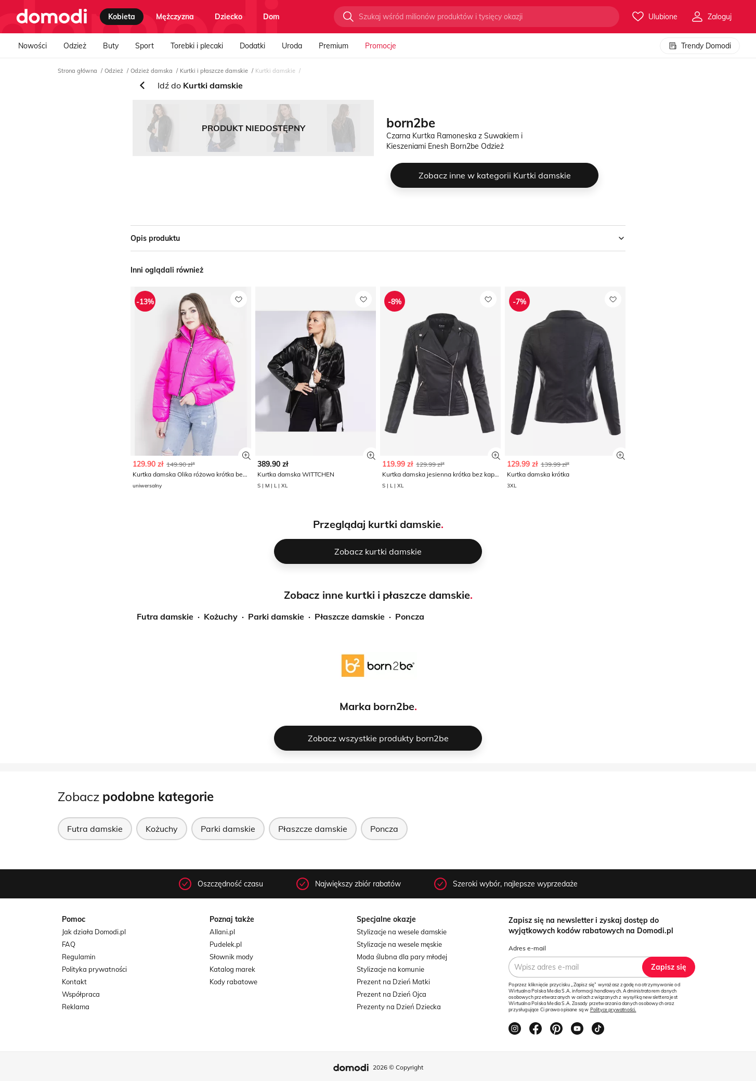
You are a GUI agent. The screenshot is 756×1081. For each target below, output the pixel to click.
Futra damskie (165, 616)
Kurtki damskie (275, 70)
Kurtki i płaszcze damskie (214, 70)
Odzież (74, 45)
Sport (144, 45)
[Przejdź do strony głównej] (51, 16)
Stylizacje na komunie (390, 969)
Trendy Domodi (700, 45)
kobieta (121, 16)
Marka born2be (377, 706)
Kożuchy (221, 616)
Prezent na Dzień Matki (393, 981)
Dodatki (252, 45)
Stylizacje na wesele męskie (399, 944)
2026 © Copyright (398, 1067)
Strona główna (77, 70)
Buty (111, 45)
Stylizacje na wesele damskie (402, 932)
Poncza (409, 616)
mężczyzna (175, 16)
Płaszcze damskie (350, 616)
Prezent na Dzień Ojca (391, 994)
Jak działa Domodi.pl (94, 932)
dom (271, 16)
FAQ (68, 944)
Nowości (32, 45)
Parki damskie (276, 616)
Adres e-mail (527, 948)
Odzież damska (152, 70)
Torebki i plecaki (197, 45)
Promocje (380, 45)
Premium (333, 45)
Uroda (292, 45)
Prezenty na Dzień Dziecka (399, 1006)
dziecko (228, 16)
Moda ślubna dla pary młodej (402, 957)
